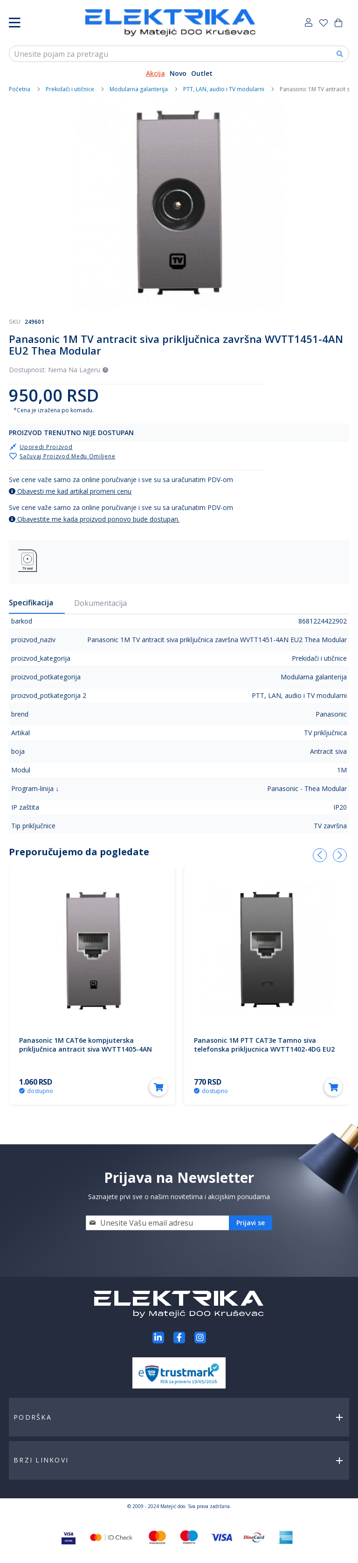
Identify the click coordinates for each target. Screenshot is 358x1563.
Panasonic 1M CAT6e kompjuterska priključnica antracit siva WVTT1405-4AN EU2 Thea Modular (85, 1049)
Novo (178, 73)
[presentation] (320, 855)
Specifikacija (31, 602)
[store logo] (170, 22)
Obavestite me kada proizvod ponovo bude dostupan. (94, 519)
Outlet (202, 73)
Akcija (155, 73)
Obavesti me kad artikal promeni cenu (70, 491)
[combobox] (179, 54)
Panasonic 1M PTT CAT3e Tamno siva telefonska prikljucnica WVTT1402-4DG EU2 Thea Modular (264, 1049)
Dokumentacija (100, 603)
